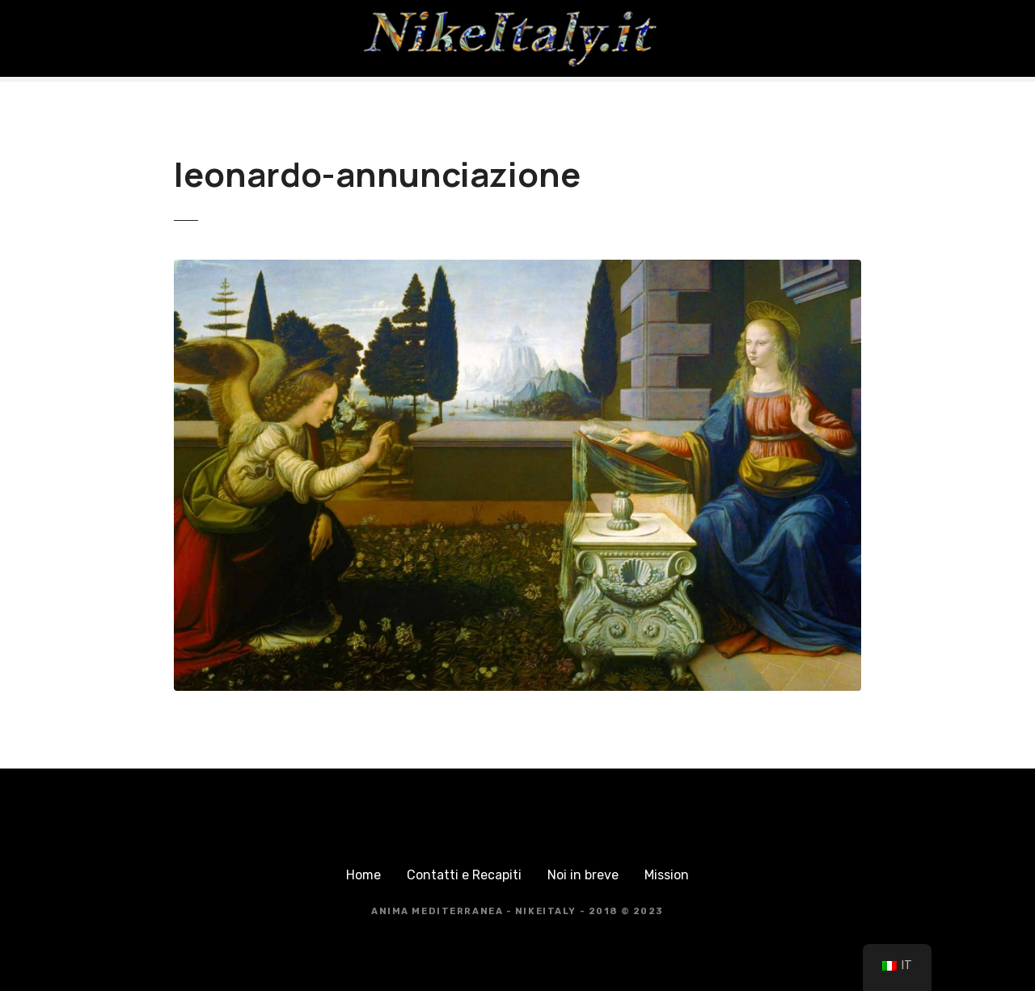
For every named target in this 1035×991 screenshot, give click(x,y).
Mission (666, 875)
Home (363, 875)
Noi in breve (583, 875)
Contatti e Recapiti (464, 875)
